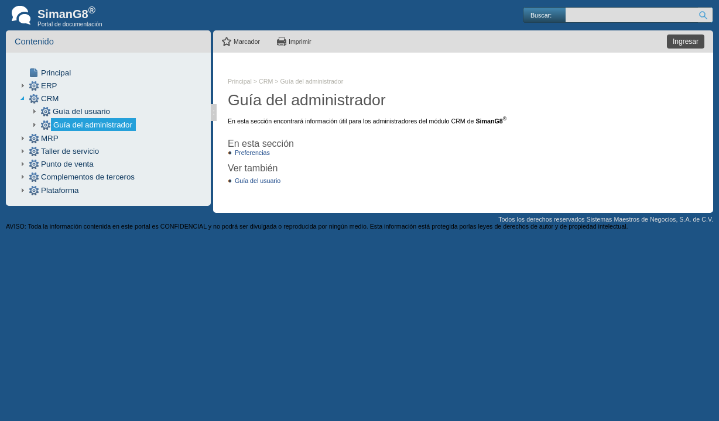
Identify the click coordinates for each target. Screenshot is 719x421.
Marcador (247, 41)
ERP (49, 85)
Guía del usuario (81, 111)
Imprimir (300, 41)
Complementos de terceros (88, 176)
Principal (56, 72)
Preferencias (252, 152)
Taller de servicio (70, 151)
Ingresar (686, 41)
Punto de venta (67, 164)
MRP (50, 138)
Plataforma (59, 190)
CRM (50, 98)
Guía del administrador (92, 124)
